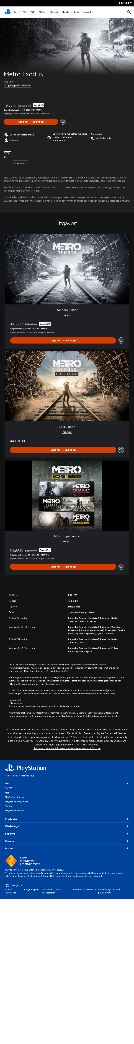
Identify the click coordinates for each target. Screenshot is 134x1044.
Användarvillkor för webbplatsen (51, 891)
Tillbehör (54, 12)
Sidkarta (77, 889)
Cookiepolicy (89, 889)
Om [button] (67, 783)
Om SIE (8, 788)
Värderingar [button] (67, 826)
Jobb (7, 792)
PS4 (32, 12)
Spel (16, 12)
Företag (8, 806)
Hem (7, 775)
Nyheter (66, 12)
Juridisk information (10, 891)
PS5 (24, 12)
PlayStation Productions (16, 801)
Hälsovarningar (16, 703)
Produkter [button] (67, 819)
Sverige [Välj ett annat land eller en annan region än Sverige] (14, 885)
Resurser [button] (67, 841)
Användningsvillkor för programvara (109, 891)
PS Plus (41, 12)
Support (87, 12)
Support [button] (67, 833)
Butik (76, 12)
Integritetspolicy (32, 889)
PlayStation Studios (14, 797)
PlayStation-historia (14, 810)
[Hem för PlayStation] (7, 12)
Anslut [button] (67, 848)
